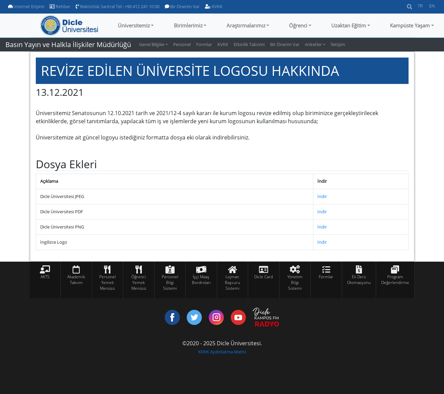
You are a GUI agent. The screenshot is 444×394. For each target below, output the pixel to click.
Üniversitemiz (134, 25)
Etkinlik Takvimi (249, 44)
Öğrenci (298, 25)
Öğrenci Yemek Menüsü (138, 282)
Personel (182, 44)
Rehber (60, 6)
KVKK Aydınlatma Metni (222, 352)
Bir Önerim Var (182, 6)
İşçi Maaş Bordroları (201, 279)
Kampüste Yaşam (410, 25)
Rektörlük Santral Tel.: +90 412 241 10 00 (117, 6)
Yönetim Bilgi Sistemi (295, 282)
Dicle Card (263, 277)
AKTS (45, 277)
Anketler (313, 44)
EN (432, 6)
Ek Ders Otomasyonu (359, 279)
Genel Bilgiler (152, 44)
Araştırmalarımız (246, 25)
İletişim (338, 44)
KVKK (214, 6)
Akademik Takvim (76, 279)
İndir (322, 196)
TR (420, 6)
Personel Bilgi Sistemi (170, 282)
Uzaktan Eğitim (348, 25)
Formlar (204, 44)
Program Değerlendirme (395, 279)
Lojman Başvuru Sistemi (232, 282)
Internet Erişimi (26, 6)
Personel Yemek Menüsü (107, 282)
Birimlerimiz (188, 25)
